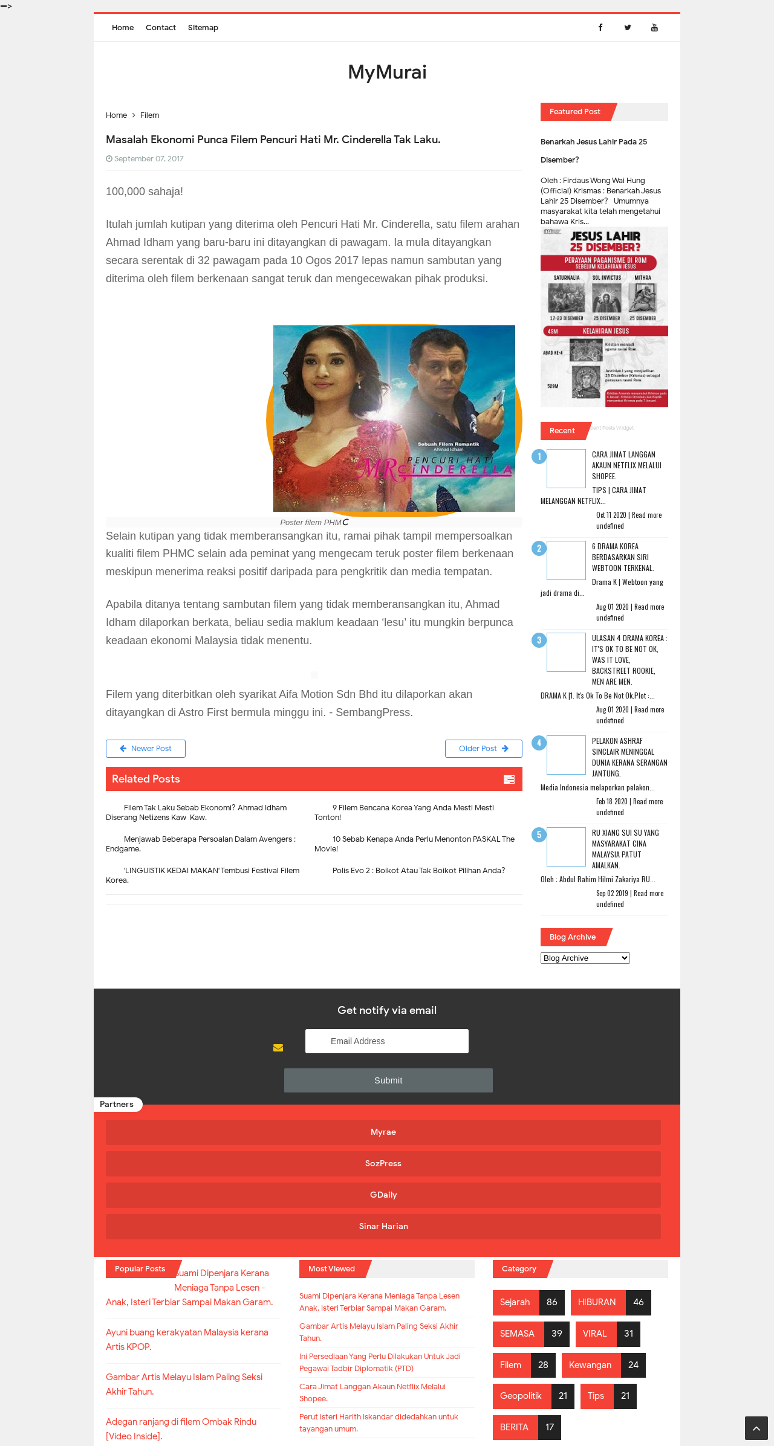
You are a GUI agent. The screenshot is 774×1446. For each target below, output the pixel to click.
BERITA (515, 1297)
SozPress (313, 1102)
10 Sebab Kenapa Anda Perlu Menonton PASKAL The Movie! (414, 847)
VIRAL (599, 1204)
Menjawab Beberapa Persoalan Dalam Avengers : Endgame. (201, 847)
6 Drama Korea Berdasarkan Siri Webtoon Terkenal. (623, 557)
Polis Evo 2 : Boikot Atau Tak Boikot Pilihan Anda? (419, 873)
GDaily (453, 1102)
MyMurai (386, 1412)
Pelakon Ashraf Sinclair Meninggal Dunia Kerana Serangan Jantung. (630, 756)
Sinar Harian (594, 1102)
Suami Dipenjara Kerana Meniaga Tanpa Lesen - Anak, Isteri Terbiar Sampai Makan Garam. (373, 1182)
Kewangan (594, 1235)
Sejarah (516, 1173)
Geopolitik (523, 1266)
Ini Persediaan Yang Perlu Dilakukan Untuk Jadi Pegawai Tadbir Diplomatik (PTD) (382, 1268)
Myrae (173, 1102)
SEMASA (519, 1204)
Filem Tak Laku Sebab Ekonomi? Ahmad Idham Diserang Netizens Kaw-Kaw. (196, 815)
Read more (647, 515)
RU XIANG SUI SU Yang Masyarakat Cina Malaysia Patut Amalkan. (625, 848)
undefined (610, 526)
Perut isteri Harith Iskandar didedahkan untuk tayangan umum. (385, 1347)
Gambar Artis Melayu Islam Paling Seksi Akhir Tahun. (386, 1225)
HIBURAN (602, 1173)
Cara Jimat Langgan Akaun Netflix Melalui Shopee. (627, 465)
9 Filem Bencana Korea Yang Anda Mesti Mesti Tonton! (404, 815)
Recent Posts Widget (609, 427)
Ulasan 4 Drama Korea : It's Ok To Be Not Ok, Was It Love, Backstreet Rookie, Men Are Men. (630, 659)
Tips (602, 1266)
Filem (512, 1235)
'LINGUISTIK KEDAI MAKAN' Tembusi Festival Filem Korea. (202, 878)
